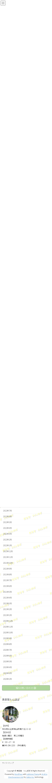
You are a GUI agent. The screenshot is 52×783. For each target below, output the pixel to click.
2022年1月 (7, 545)
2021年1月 (7, 615)
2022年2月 (7, 539)
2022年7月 (7, 510)
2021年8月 (7, 574)
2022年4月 (7, 528)
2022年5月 (7, 522)
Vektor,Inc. (30, 777)
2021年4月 (7, 597)
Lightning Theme (32, 774)
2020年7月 (7, 649)
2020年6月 (7, 655)
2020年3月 (7, 673)
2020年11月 (8, 626)
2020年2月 (7, 679)
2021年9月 (7, 568)
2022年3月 (7, 533)
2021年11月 (8, 557)
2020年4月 (7, 667)
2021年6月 (7, 586)
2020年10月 (8, 632)
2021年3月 (7, 603)
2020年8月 (7, 644)
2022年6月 (7, 516)
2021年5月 (7, 591)
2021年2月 (7, 609)
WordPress (18, 774)
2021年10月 (8, 562)
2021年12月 (8, 551)
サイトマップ (8, 762)
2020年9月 (7, 638)
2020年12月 (8, 621)
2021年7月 (7, 580)
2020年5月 (7, 661)
